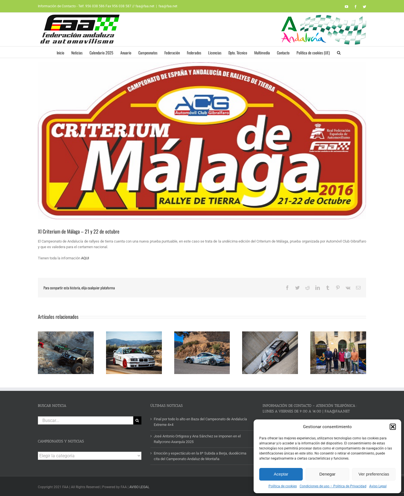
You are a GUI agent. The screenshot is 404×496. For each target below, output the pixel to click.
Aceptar (281, 474)
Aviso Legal (378, 486)
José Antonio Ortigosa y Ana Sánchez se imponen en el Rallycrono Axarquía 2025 (197, 437)
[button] (393, 427)
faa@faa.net (168, 6)
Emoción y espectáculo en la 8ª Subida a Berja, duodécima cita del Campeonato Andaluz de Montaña (200, 454)
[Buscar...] (85, 419)
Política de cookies (282, 486)
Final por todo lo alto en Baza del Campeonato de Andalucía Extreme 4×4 (200, 420)
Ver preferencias (374, 474)
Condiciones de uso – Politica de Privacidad (333, 486)
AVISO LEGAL (139, 486)
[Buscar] (137, 419)
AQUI (85, 258)
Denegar (327, 474)
